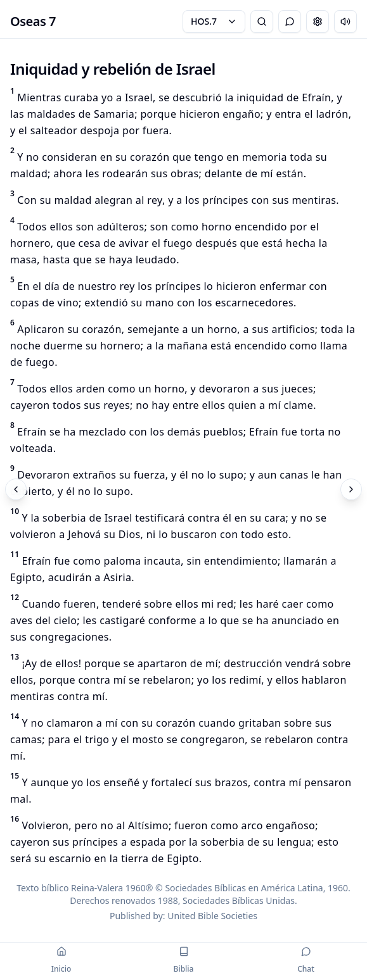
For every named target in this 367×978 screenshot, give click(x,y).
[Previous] (16, 489)
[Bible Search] (261, 21)
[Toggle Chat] (289, 21)
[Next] (351, 489)
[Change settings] (317, 21)
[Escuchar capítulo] (345, 21)
